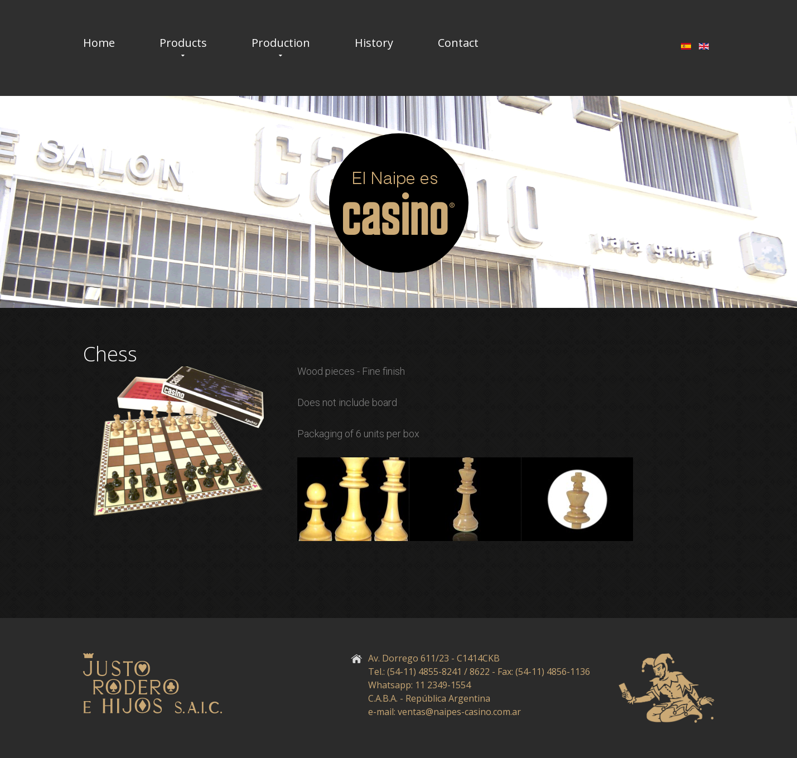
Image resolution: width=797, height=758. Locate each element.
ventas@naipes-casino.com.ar (459, 712)
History (374, 43)
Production (281, 43)
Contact (458, 43)
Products (183, 43)
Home (99, 43)
